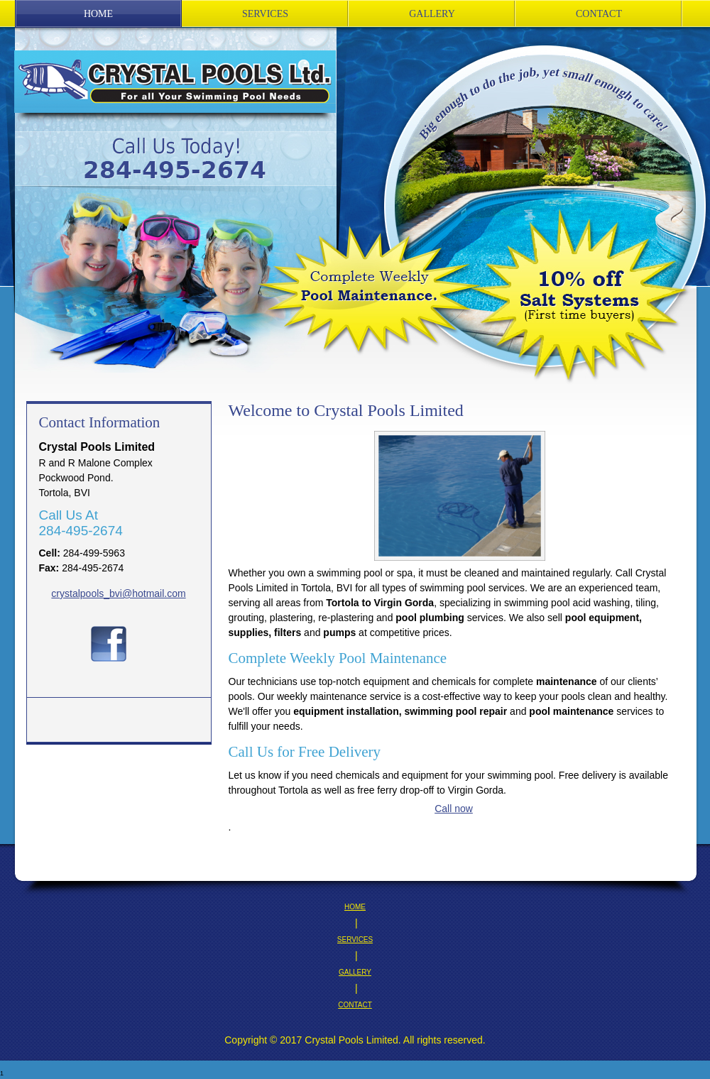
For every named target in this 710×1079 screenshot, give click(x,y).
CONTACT (355, 1005)
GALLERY (355, 972)
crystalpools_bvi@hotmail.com (118, 593)
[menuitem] (98, 14)
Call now (454, 808)
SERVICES (355, 939)
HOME (355, 907)
